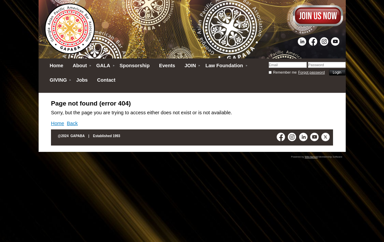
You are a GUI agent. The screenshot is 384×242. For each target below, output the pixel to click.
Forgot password (311, 72)
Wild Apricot (311, 156)
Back (72, 123)
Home (57, 123)
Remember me (284, 72)
